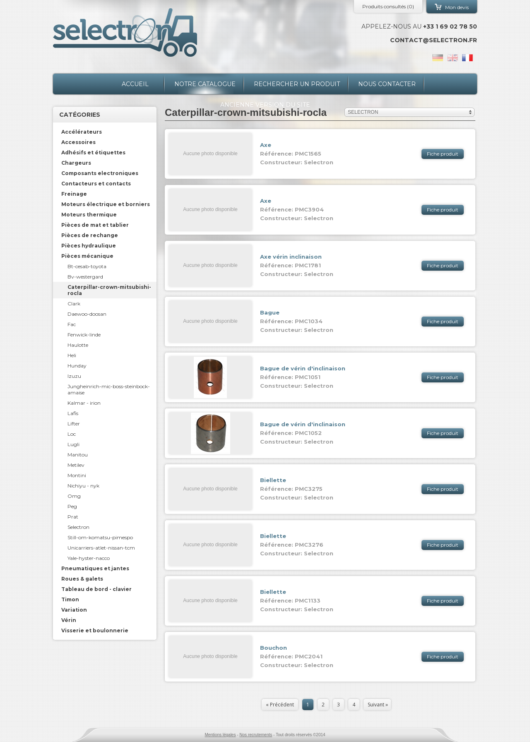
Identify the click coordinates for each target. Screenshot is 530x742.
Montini (76, 475)
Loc (71, 434)
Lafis (72, 413)
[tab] (105, 132)
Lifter (73, 423)
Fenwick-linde (84, 334)
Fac (71, 324)
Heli (71, 355)
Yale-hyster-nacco (88, 558)
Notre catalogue (205, 84)
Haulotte (77, 345)
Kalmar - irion (84, 403)
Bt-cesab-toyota (86, 266)
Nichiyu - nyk (83, 486)
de (437, 57)
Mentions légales (220, 734)
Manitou (77, 454)
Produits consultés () (388, 6)
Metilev (75, 465)
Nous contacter (387, 84)
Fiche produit (442, 154)
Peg (72, 506)
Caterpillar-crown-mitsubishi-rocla (109, 290)
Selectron (78, 527)
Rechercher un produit (297, 84)
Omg (74, 496)
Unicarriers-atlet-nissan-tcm (101, 548)
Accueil (135, 84)
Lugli (73, 444)
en (452, 57)
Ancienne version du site (265, 104)
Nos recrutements (255, 734)
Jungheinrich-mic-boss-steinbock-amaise (108, 389)
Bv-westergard (85, 277)
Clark (73, 303)
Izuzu (74, 376)
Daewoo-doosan (86, 314)
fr (467, 57)
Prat (72, 517)
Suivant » (378, 704)
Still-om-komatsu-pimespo (100, 537)
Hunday (77, 366)
